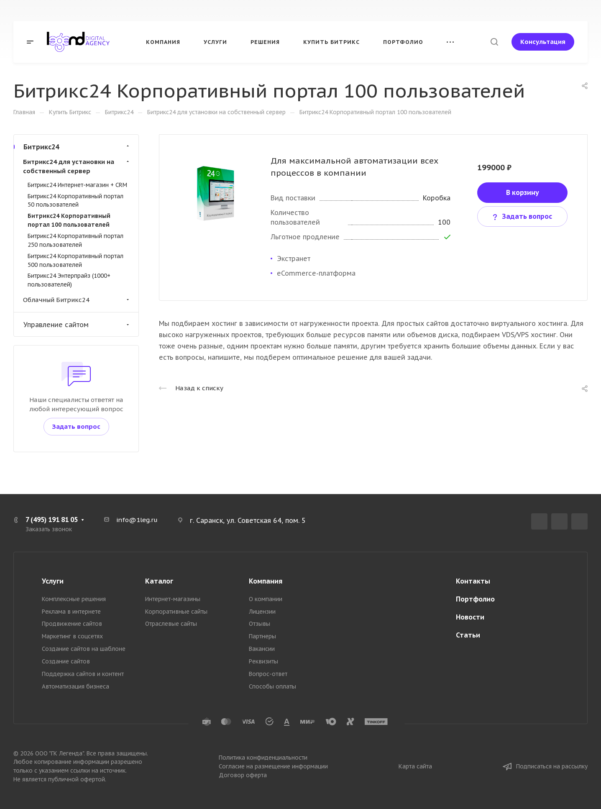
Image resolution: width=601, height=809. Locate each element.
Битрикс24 (77, 147)
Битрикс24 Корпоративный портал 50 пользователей (75, 200)
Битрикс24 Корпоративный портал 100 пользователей (69, 220)
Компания (265, 581)
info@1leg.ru (137, 520)
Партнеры (262, 636)
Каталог (159, 581)
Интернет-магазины (172, 599)
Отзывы (259, 623)
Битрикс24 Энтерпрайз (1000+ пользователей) (69, 280)
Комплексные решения (74, 599)
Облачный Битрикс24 (77, 300)
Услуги (53, 581)
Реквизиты (263, 661)
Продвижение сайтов (72, 623)
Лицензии (262, 611)
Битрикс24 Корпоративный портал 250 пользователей (75, 240)
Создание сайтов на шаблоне (83, 649)
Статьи (468, 635)
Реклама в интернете (71, 611)
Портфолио (475, 599)
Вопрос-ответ (268, 674)
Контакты (473, 581)
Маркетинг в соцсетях (72, 636)
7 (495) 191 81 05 (52, 519)
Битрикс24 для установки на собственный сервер (77, 166)
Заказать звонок (49, 529)
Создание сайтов (66, 661)
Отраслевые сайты (171, 623)
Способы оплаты (272, 686)
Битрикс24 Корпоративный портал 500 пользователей (75, 260)
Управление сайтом (77, 324)
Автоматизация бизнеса (75, 686)
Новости (470, 617)
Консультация (542, 42)
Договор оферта (243, 775)
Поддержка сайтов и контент (83, 674)
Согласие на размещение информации (273, 766)
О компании (265, 599)
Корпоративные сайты (176, 611)
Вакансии (262, 649)
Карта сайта (415, 766)
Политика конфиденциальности (263, 757)
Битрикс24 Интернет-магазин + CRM (77, 185)
